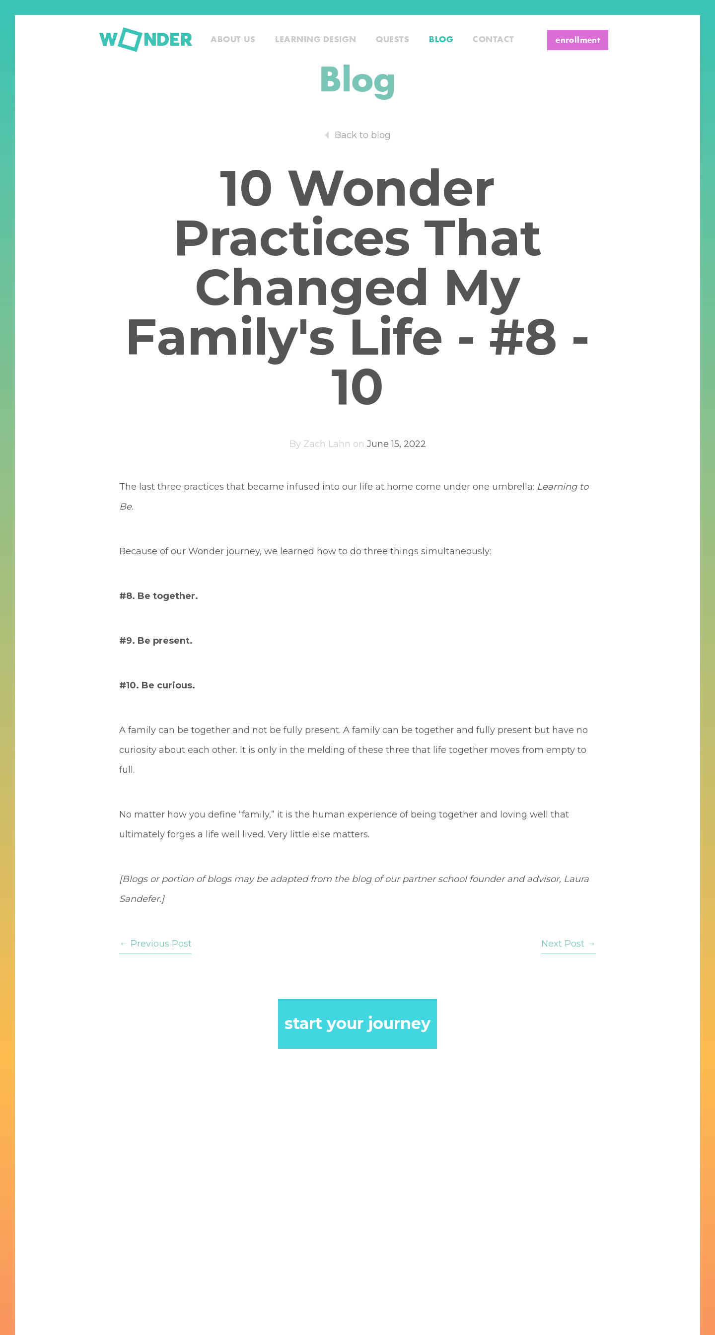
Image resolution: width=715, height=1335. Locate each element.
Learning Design (315, 40)
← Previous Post (155, 943)
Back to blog (363, 135)
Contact (493, 40)
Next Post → (568, 943)
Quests (392, 40)
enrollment (578, 40)
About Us (233, 40)
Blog (441, 40)
